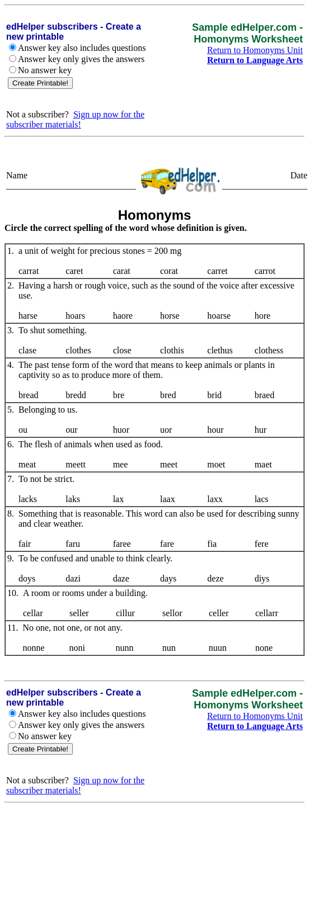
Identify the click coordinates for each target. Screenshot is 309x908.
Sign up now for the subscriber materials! (75, 119)
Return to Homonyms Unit (255, 50)
